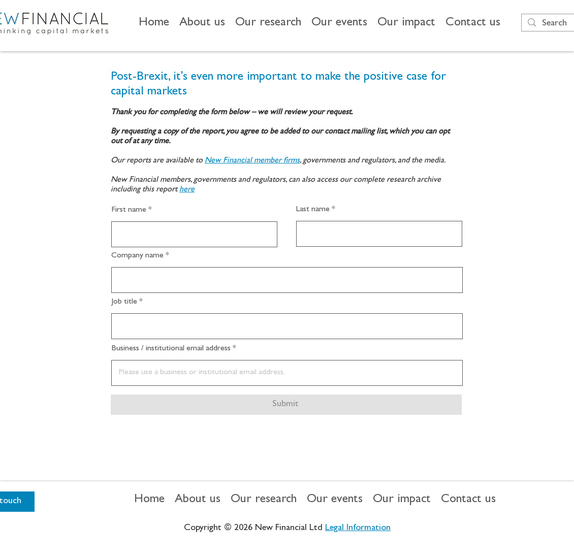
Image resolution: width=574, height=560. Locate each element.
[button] (202, 23)
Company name (137, 256)
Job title (124, 302)
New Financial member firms (252, 161)
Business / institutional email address (171, 349)
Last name (313, 210)
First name (128, 210)
